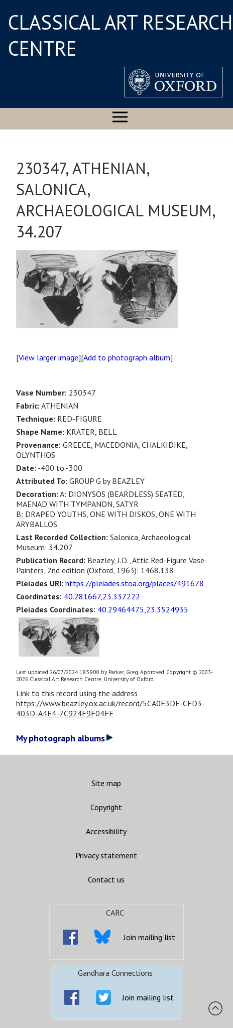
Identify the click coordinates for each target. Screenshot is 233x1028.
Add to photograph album (126, 357)
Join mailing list (149, 937)
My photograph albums (64, 738)
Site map (106, 783)
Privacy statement (106, 855)
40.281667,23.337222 (102, 596)
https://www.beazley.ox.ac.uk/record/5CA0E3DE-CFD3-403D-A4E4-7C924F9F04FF (110, 708)
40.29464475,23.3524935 (142, 609)
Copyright (106, 807)
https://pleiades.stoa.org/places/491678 (134, 583)
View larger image (48, 357)
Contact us (106, 879)
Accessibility (106, 831)
